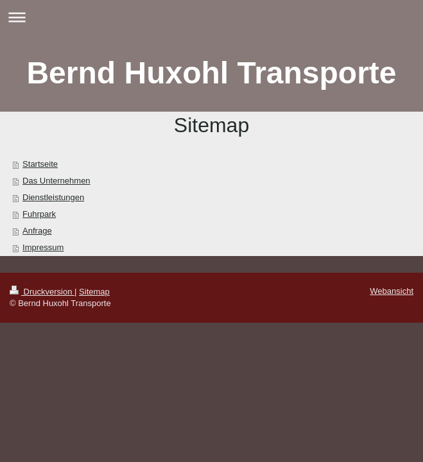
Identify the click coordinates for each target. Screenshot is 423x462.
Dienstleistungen (53, 197)
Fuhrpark (39, 214)
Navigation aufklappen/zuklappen (211, 17)
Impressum (43, 247)
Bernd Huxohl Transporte (211, 73)
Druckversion (42, 291)
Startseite (40, 164)
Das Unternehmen (56, 180)
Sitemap (94, 291)
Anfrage (37, 230)
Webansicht (391, 291)
